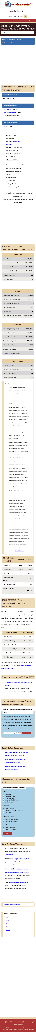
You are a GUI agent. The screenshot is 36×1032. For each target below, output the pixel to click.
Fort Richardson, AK (7, 42)
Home (3, 1022)
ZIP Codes (7, 812)
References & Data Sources (19, 882)
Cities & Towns (8, 808)
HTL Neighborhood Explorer (20, 859)
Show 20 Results (9, 827)
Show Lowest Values (10, 821)
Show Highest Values (10, 819)
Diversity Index (8, 798)
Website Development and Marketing (12, 1029)
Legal (32, 1022)
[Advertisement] (18, 63)
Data (7, 917)
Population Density (9, 796)
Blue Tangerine (29, 1029)
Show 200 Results (9, 829)
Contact (20, 1024)
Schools (8, 933)
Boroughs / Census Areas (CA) (13, 810)
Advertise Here (17, 1022)
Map (7, 923)
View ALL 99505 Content (12, 904)
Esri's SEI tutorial (19, 550)
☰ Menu (31, 21)
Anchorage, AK (19, 39)
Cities (7, 920)
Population (7, 794)
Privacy (15, 1024)
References (26, 1022)
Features (8, 930)
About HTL (9, 1022)
